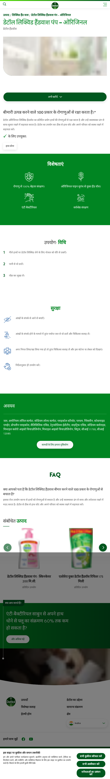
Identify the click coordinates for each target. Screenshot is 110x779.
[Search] (4, 4)
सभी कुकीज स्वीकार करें (91, 756)
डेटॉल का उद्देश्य (74, 700)
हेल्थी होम (26, 714)
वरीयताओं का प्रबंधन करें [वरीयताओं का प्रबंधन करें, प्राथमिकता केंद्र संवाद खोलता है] (90, 773)
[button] (87, 723)
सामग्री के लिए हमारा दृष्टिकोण (55, 444)
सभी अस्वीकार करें (90, 764)
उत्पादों (24, 700)
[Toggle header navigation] (105, 4)
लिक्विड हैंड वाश (20, 15)
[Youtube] (31, 739)
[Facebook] (23, 739)
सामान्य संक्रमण (75, 707)
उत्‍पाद (6, 15)
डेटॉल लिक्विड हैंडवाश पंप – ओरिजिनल (51, 15)
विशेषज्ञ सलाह (28, 707)
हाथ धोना (10, 146)
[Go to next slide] (103, 548)
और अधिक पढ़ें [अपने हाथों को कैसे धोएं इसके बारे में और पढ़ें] (17, 639)
